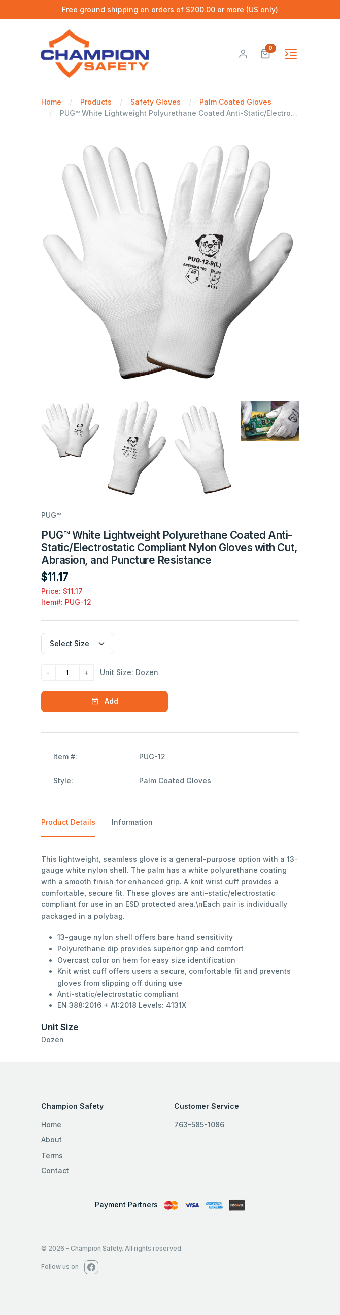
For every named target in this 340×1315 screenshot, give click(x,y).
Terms (52, 1155)
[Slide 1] (70, 430)
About (51, 1139)
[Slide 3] (203, 449)
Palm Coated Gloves (235, 101)
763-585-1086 (199, 1124)
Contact (55, 1170)
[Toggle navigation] (291, 54)
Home (51, 101)
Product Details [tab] (68, 822)
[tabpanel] (170, 950)
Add (104, 701)
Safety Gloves (155, 101)
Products (96, 101)
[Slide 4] (270, 420)
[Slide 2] (137, 447)
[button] (265, 52)
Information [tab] (132, 822)
